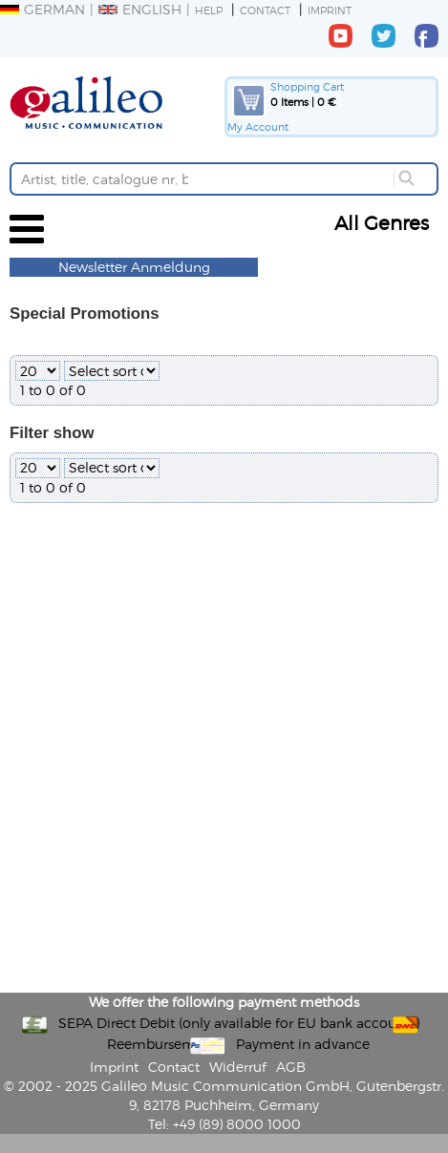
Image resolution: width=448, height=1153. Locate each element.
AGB (291, 1067)
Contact (265, 10)
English (139, 9)
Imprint (330, 10)
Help (209, 10)
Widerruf (238, 1067)
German (42, 9)
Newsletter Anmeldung (134, 267)
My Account (257, 126)
